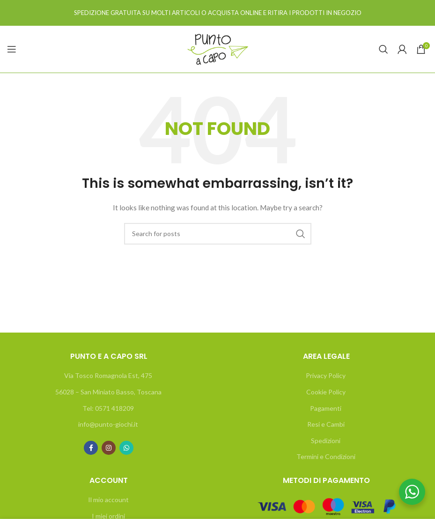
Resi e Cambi (326, 424)
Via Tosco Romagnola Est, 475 (108, 375)
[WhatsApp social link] (126, 448)
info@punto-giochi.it (108, 424)
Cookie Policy (326, 392)
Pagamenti (325, 408)
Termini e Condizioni (325, 456)
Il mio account (108, 500)
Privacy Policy (326, 375)
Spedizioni (325, 441)
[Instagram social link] (109, 448)
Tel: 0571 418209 (108, 408)
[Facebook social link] (91, 448)
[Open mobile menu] (11, 49)
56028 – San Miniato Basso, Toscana (108, 392)
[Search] (383, 49)
